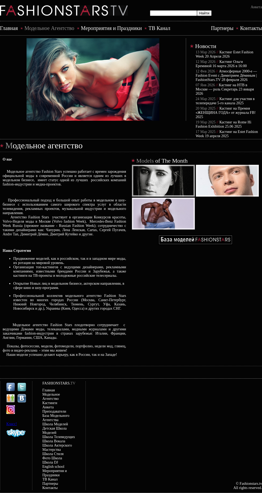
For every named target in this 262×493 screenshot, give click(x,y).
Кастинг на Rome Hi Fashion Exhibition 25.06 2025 (223, 124)
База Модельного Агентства (56, 418)
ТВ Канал (159, 28)
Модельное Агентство (49, 28)
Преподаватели (54, 411)
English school (53, 467)
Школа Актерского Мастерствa (57, 447)
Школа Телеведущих (58, 437)
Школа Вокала (53, 441)
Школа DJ (50, 462)
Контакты (251, 28)
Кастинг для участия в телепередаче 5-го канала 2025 (225, 101)
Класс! (11, 424)
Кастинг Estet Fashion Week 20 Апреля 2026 (224, 54)
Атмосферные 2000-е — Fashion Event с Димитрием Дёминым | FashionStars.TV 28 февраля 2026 (226, 75)
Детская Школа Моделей (54, 430)
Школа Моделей (55, 424)
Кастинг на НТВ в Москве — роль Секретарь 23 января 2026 (225, 89)
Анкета (256, 7)
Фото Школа (52, 458)
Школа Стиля (53, 454)
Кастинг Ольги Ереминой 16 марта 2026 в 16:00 (221, 64)
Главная (9, 28)
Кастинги (49, 403)
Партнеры (222, 28)
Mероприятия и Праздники (111, 28)
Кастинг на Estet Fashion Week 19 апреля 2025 (227, 134)
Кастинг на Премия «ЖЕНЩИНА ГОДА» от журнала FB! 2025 (226, 112)
